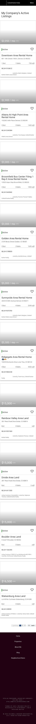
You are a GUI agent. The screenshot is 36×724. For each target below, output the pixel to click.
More (32, 3)
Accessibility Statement (15, 707)
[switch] (32, 48)
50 (29, 625)
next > (33, 625)
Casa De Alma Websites (20, 715)
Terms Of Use (10, 706)
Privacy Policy (24, 706)
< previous (15, 625)
